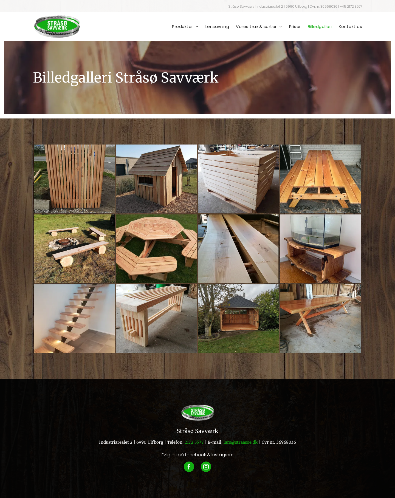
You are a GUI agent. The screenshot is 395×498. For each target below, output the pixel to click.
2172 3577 (194, 442)
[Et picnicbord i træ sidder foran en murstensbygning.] (320, 179)
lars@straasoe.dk (241, 442)
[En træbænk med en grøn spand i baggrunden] (156, 318)
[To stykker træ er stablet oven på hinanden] (238, 248)
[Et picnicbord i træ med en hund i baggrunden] (156, 248)
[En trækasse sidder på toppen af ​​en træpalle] (238, 179)
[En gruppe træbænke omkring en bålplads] (74, 248)
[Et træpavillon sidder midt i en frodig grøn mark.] (238, 318)
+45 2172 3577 (351, 6)
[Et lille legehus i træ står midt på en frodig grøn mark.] (156, 179)
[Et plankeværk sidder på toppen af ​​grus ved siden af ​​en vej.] (74, 179)
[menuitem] (182, 26)
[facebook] (189, 467)
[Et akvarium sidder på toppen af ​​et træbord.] (320, 248)
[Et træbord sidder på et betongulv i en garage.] (320, 318)
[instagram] (206, 467)
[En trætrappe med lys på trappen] (74, 318)
